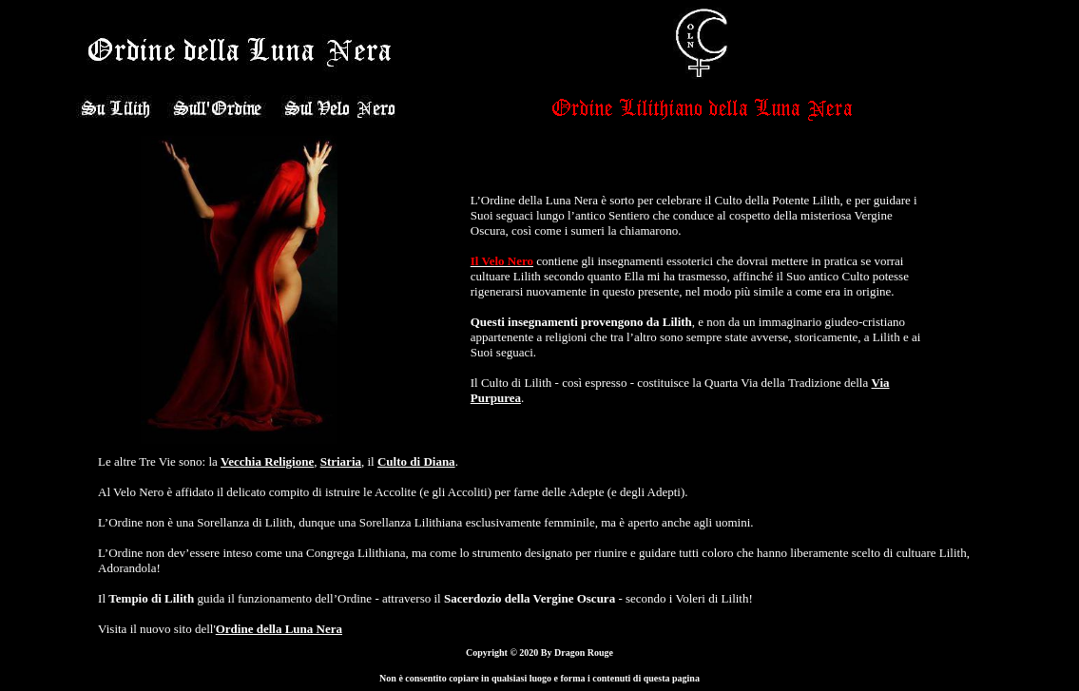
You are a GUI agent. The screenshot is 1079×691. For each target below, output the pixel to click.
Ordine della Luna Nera (279, 629)
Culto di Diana (416, 461)
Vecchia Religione (267, 461)
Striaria (340, 461)
